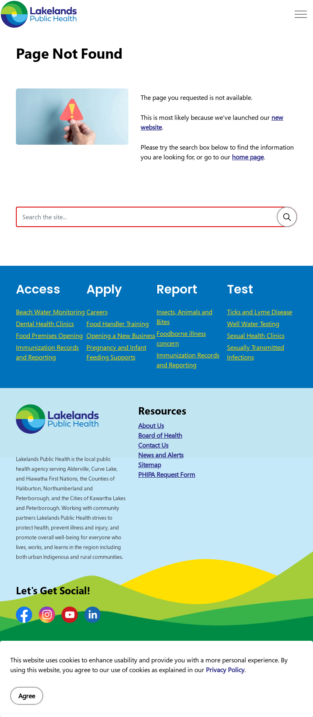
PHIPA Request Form (166, 474)
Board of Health (160, 435)
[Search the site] (156, 217)
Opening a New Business (120, 335)
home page (248, 156)
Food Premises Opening (49, 335)
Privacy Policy (225, 669)
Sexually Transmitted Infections (255, 352)
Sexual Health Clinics (255, 335)
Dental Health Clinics (45, 323)
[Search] (287, 217)
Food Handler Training (117, 323)
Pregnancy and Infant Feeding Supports (116, 352)
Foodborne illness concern (181, 338)
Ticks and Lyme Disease (259, 311)
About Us (151, 425)
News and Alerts (160, 454)
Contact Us (153, 445)
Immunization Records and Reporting (47, 352)
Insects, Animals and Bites (184, 316)
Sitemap (149, 464)
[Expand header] (301, 14)
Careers (97, 311)
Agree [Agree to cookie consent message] (26, 696)
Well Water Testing (253, 323)
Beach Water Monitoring (50, 311)
